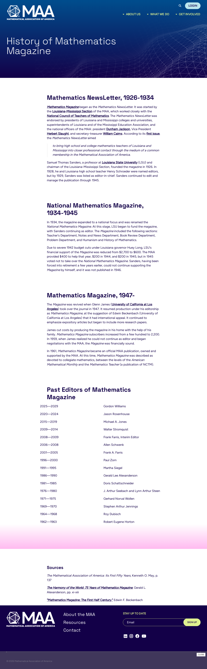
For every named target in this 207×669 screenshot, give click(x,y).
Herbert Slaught (58, 133)
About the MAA (79, 614)
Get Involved (189, 14)
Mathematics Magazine (63, 107)
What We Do (159, 14)
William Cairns (112, 133)
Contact (72, 630)
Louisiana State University (119, 162)
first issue (152, 133)
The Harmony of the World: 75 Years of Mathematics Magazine (89, 588)
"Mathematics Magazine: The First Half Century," (80, 600)
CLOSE (201, 654)
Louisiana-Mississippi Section (72, 111)
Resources (74, 622)
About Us (133, 14)
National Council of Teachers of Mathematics (78, 116)
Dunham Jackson (118, 129)
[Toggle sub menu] (124, 14)
